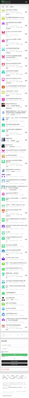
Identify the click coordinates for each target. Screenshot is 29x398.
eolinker (13, 114)
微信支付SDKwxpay (11, 103)
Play (10, 377)
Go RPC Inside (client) (12, 257)
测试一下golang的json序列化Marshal (16, 263)
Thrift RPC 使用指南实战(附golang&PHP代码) (14, 56)
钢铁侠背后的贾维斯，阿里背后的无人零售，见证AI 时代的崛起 (16, 187)
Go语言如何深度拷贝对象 (12, 48)
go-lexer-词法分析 (11, 308)
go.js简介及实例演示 (11, 155)
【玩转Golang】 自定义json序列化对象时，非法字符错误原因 (16, 319)
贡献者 (12, 375)
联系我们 (21, 377)
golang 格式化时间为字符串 (13, 63)
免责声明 (15, 377)
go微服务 (8, 174)
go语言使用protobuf (11, 313)
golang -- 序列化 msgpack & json (15, 204)
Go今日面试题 (6, 369)
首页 (3, 7)
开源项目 (7, 105)
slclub (12, 299)
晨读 (17, 375)
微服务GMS (9, 138)
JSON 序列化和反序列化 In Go (14, 268)
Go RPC (8, 232)
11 (21, 335)
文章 (7, 11)
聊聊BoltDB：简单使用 (12, 273)
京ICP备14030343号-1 (7, 395)
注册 (7, 356)
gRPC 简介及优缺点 (11, 303)
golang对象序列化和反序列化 (14, 98)
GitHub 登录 (14, 361)
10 (17, 335)
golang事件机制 (10, 298)
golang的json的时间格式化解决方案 (15, 281)
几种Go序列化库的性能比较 (13, 325)
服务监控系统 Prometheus (13, 169)
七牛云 (6, 388)
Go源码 (7, 299)
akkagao (13, 140)
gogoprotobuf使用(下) (12, 193)
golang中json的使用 (11, 245)
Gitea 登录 (14, 364)
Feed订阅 (12, 378)
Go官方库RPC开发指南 (12, 71)
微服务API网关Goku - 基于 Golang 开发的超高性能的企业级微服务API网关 (16, 112)
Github (22, 375)
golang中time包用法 (11, 10)
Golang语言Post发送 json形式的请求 (16, 150)
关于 (3, 375)
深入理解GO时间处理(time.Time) (15, 17)
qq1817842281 (13, 189)
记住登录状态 (4, 351)
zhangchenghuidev (15, 105)
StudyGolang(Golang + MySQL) (15, 387)
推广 (7, 189)
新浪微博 (4, 377)
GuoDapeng (12, 146)
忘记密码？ (25, 356)
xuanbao (13, 171)
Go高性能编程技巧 (11, 292)
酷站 (7, 378)
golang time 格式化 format (13, 78)
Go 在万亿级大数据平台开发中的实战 (16, 86)
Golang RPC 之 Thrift (12, 91)
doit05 (17, 141)
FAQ (8, 375)
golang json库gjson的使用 (13, 250)
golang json (9, 145)
